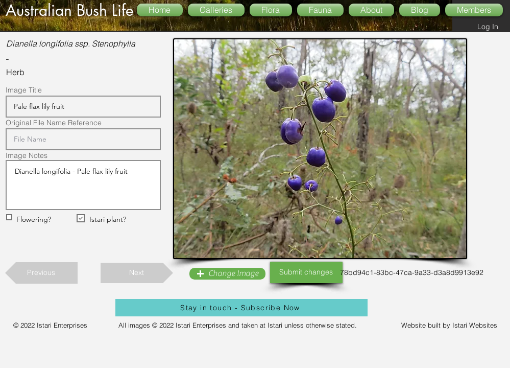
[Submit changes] (306, 272)
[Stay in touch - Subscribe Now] (241, 307)
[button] (227, 274)
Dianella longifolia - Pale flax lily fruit (83, 185)
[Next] (137, 273)
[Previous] (41, 273)
